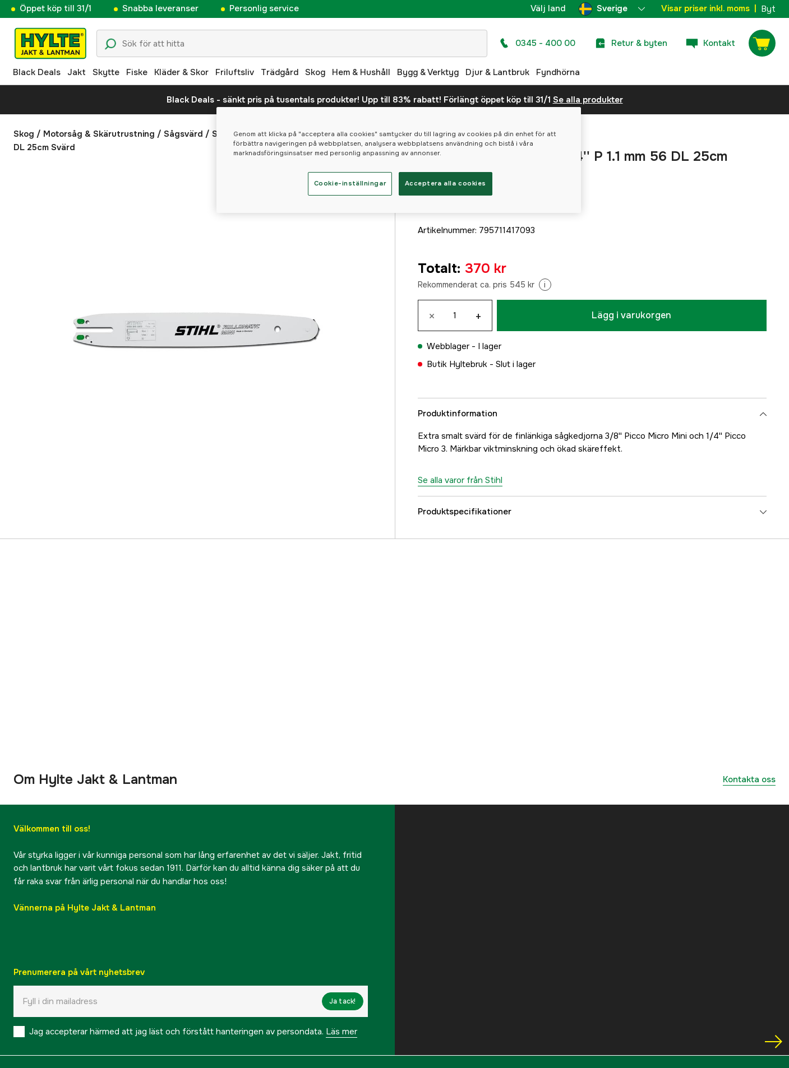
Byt (768, 9)
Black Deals (37, 72)
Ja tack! (342, 1001)
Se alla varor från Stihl (460, 480)
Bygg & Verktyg (428, 72)
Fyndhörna (558, 72)
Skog (315, 72)
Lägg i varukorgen (631, 315)
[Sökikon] (110, 44)
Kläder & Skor (181, 72)
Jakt (76, 72)
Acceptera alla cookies (446, 183)
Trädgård (279, 72)
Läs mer (341, 1031)
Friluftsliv (234, 72)
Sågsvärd (183, 134)
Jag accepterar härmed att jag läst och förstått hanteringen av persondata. (193, 1031)
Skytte (106, 72)
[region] (398, 160)
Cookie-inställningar (350, 183)
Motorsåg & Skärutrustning (99, 134)
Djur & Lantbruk (497, 72)
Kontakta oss (749, 779)
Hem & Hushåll (361, 72)
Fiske (136, 72)
